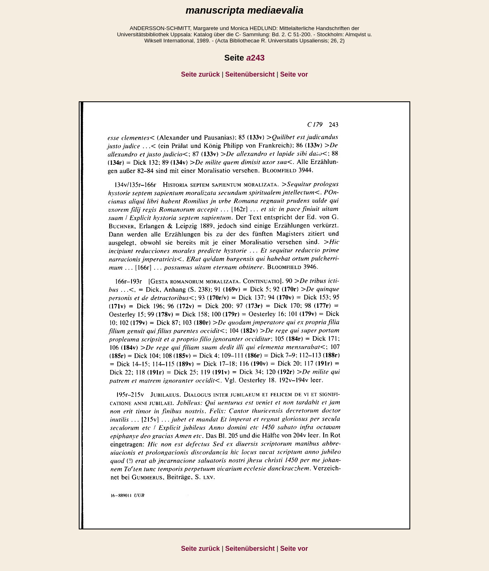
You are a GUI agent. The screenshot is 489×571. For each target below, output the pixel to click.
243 (255, 57)
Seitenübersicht (250, 74)
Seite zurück (200, 74)
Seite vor (294, 74)
